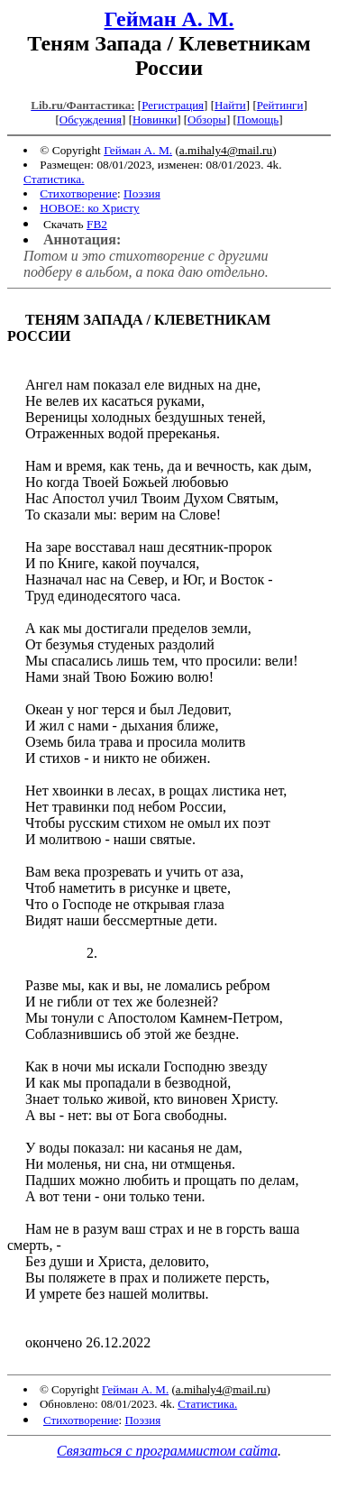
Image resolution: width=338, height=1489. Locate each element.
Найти (230, 105)
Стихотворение (78, 193)
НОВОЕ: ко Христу (89, 208)
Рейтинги (280, 105)
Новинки (154, 119)
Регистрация (173, 105)
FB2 (97, 224)
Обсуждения (90, 119)
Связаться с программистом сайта (167, 1450)
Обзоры (206, 119)
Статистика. (54, 179)
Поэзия (141, 193)
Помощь (258, 119)
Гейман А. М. (169, 19)
